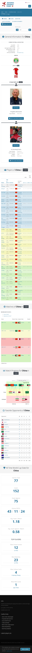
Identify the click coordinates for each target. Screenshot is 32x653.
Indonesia (6, 450)
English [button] (27, 2)
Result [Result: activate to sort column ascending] (28, 319)
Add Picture (16, 107)
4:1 (28, 347)
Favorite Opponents (17, 21)
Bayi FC (19, 188)
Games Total (16, 477)
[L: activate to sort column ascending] (26, 416)
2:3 (28, 338)
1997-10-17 (3, 347)
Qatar (5, 433)
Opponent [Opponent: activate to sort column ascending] (3, 416)
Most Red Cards (16, 581)
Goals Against (16, 498)
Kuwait (5, 436)
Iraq (5, 441)
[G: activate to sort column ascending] (29, 416)
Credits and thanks (5, 622)
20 (19, 433)
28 (19, 424)
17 (19, 441)
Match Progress (6, 21)
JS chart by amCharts (25, 402)
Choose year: (18, 26)
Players (11, 18)
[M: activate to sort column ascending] (19, 416)
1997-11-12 (3, 322)
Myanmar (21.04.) (7, 316)
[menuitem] (23, 380)
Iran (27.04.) (6, 314)
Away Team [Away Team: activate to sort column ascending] (20, 319)
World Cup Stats (6, 24)
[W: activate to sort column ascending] (22, 416)
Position (11, 182)
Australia (6, 455)
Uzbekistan (6, 445)
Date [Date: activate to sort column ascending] (2, 319)
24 (19, 426)
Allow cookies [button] (25, 649)
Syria (5, 448)
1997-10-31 (3, 338)
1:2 (28, 355)
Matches (17, 18)
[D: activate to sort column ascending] (24, 416)
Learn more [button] (9, 650)
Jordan (5, 452)
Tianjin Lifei (20, 286)
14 (19, 448)
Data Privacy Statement (6, 628)
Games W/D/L (16, 508)
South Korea (6, 419)
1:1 (28, 330)
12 (19, 450)
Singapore (6, 443)
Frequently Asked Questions (7, 618)
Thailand (6, 424)
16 (19, 443)
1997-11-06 (3, 330)
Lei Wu (16, 550)
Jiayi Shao (16, 587)
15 (19, 445)
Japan (5, 422)
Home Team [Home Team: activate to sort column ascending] (15, 319)
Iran (5, 429)
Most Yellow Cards (16, 569)
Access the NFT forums (6, 620)
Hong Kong (6, 426)
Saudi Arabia (7, 431)
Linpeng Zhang (16, 575)
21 (19, 431)
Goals (16, 488)
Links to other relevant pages (7, 616)
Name (2, 182)
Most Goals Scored (16, 544)
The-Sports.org (20, 52)
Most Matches (16, 557)
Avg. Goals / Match (16, 518)
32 (19, 422)
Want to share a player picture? (8, 624)
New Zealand (7, 457)
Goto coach (16, 118)
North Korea (6, 438)
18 (19, 436)
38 (19, 419)
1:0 (28, 322)
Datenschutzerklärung (6, 626)
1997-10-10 (3, 355)
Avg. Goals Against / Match (16, 528)
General (4, 18)
